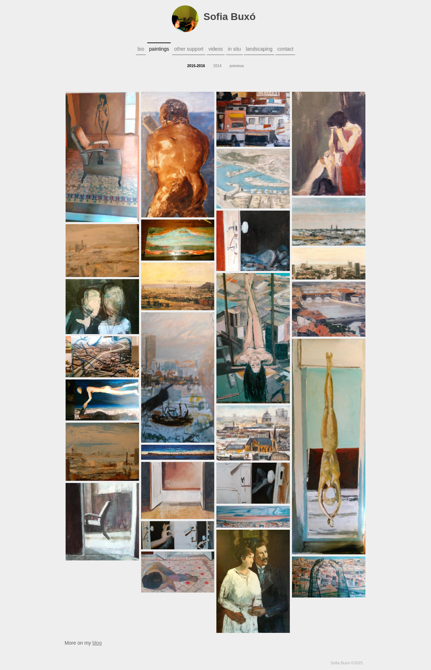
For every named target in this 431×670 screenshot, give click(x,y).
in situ (234, 49)
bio (141, 49)
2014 (217, 66)
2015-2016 (196, 66)
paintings (159, 49)
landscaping (259, 49)
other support (189, 49)
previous (237, 66)
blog (97, 643)
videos (216, 49)
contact (285, 49)
